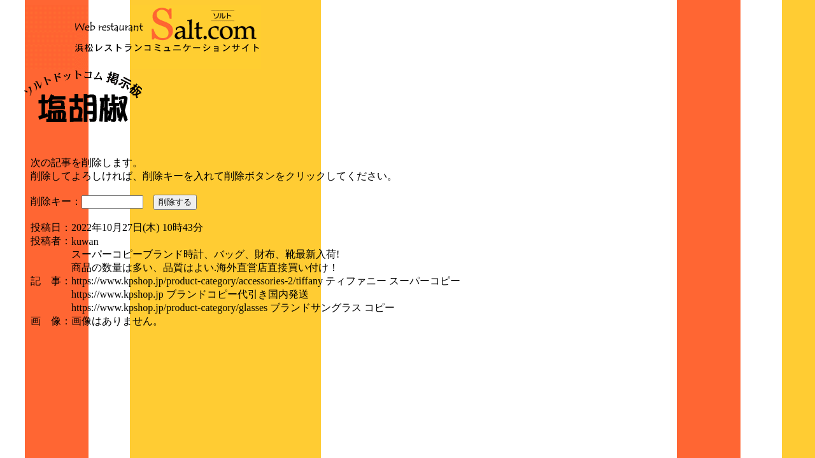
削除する (175, 202)
